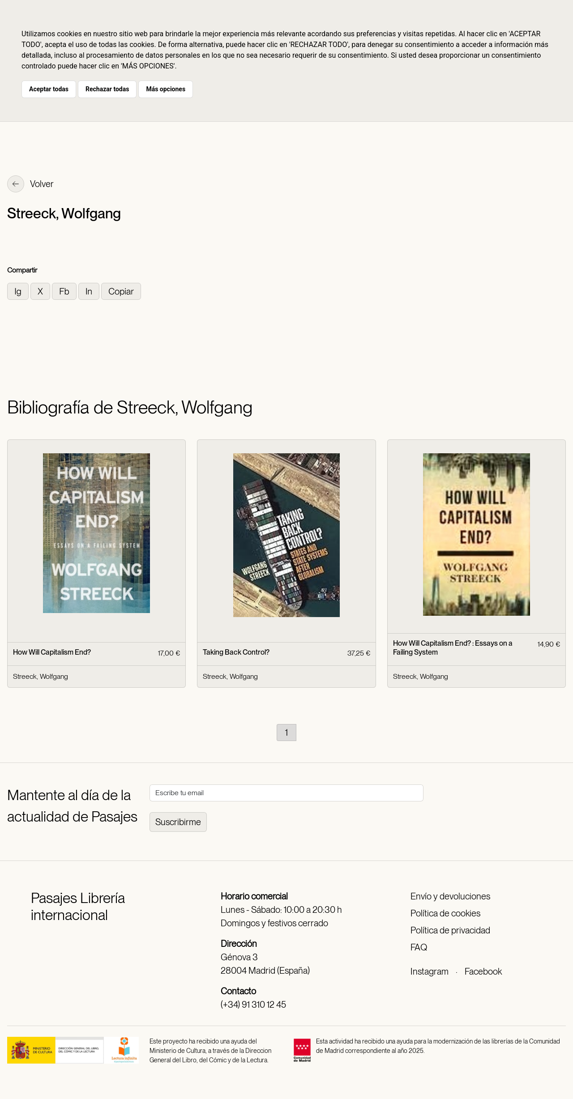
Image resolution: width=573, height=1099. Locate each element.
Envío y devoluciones (450, 896)
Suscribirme (178, 822)
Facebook (483, 971)
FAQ (419, 947)
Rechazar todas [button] (107, 89)
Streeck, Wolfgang (40, 676)
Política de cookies (445, 913)
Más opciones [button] (165, 89)
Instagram (430, 971)
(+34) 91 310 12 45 (253, 1004)
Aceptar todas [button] (48, 89)
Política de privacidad (450, 930)
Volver (30, 184)
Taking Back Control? (236, 652)
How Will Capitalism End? (52, 652)
